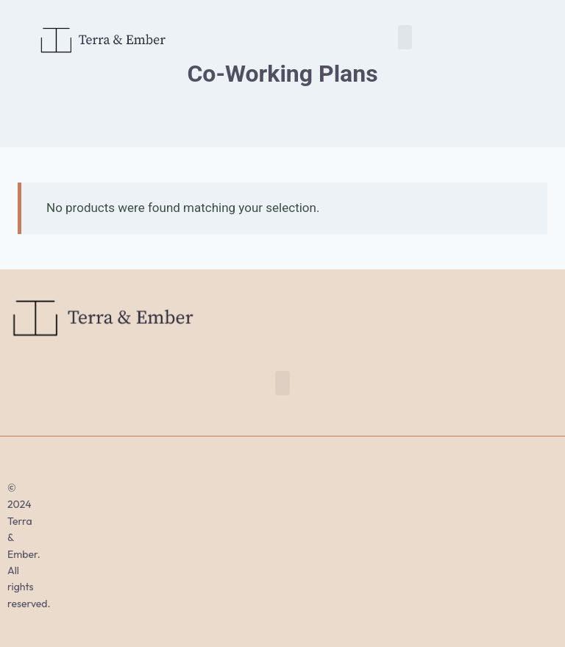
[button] (405, 37)
